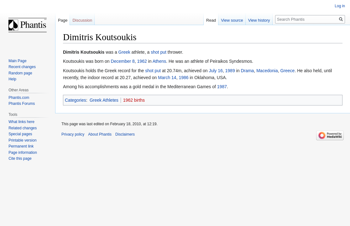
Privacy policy (72, 134)
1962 (142, 61)
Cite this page (19, 158)
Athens (159, 61)
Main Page (17, 61)
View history (259, 20)
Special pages (20, 134)
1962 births (134, 100)
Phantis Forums (21, 103)
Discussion (82, 20)
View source (232, 20)
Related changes (22, 128)
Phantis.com (18, 97)
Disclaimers (125, 134)
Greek (124, 52)
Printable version (22, 140)
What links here (21, 122)
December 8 (123, 61)
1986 (183, 77)
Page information (22, 152)
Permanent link (21, 146)
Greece (287, 70)
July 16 (215, 70)
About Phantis (100, 134)
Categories (75, 100)
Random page (20, 73)
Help (12, 79)
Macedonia (267, 70)
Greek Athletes (104, 100)
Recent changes (22, 67)
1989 (230, 70)
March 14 (167, 77)
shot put (158, 52)
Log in (340, 6)
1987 (222, 86)
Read (211, 20)
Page (62, 20)
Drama (247, 70)
